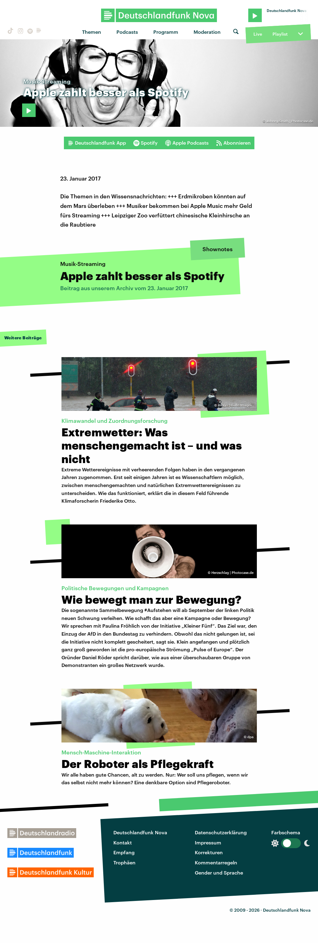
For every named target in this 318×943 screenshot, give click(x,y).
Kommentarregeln (216, 862)
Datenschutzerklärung (221, 832)
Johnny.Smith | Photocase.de (289, 121)
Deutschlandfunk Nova (140, 832)
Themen (91, 32)
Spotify (145, 143)
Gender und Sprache (219, 872)
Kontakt (122, 842)
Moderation (207, 32)
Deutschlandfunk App (97, 143)
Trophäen (124, 862)
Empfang (124, 852)
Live (257, 34)
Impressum (208, 842)
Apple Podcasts (187, 143)
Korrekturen (209, 852)
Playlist (280, 34)
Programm (165, 32)
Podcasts (127, 32)
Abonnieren (233, 143)
